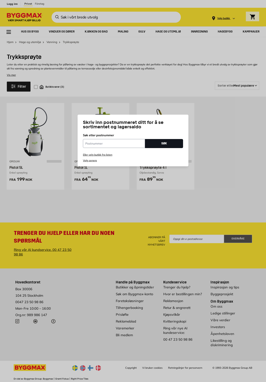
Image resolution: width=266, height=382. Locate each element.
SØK (164, 143)
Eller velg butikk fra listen (97, 154)
